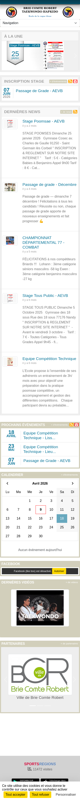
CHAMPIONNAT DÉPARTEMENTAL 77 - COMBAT (43, 242)
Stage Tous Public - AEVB (45, 295)
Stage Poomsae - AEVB (44, 121)
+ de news (66, 112)
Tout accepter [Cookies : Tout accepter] (15, 794)
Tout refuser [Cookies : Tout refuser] (40, 794)
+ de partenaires (69, 643)
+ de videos (72, 582)
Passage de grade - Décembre (49, 184)
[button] (5, 55)
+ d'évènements (58, 81)
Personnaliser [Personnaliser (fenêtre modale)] (66, 794)
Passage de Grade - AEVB (39, 91)
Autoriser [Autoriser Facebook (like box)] (59, 571)
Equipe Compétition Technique (49, 359)
